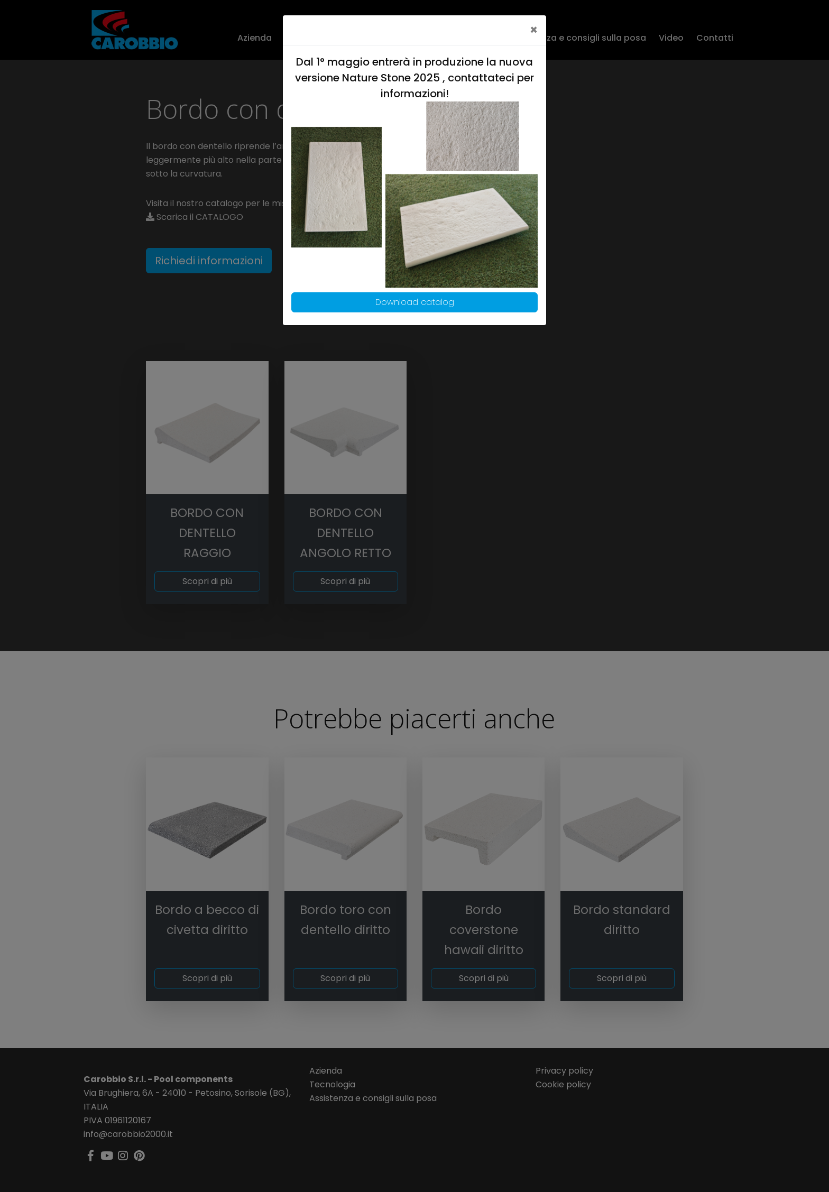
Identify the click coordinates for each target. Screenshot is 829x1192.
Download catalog (414, 302)
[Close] (533, 30)
